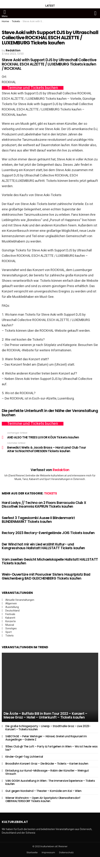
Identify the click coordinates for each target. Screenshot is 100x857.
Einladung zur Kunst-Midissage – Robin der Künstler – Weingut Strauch (47, 772)
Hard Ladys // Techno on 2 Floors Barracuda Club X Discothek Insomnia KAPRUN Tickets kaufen (44, 504)
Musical (9, 624)
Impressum (48, 852)
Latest (50, 4)
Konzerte (10, 621)
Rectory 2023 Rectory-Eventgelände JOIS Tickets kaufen (48, 532)
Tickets (50, 493)
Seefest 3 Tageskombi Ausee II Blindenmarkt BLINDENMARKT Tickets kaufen (38, 519)
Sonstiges (11, 628)
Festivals (10, 614)
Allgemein (11, 603)
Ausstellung (12, 607)
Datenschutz (66, 852)
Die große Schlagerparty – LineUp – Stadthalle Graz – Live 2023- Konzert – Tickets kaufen (47, 727)
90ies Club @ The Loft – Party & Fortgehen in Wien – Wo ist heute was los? (51, 748)
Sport (8, 632)
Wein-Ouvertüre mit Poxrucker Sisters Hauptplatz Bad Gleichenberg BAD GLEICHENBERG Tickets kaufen (46, 576)
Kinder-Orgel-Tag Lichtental (24, 757)
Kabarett (10, 617)
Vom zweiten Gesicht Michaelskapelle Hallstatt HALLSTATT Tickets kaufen (50, 561)
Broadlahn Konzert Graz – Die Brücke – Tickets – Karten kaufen (46, 763)
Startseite (32, 852)
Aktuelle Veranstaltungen (19, 599)
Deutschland (12, 610)
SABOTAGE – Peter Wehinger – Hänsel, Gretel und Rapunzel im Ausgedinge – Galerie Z (46, 737)
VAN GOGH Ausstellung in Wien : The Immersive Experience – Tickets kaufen (50, 782)
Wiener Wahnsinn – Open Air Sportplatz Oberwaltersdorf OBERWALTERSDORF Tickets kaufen (42, 799)
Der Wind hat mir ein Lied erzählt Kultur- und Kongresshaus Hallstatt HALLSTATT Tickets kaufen (43, 546)
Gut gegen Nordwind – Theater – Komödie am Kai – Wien (43, 791)
